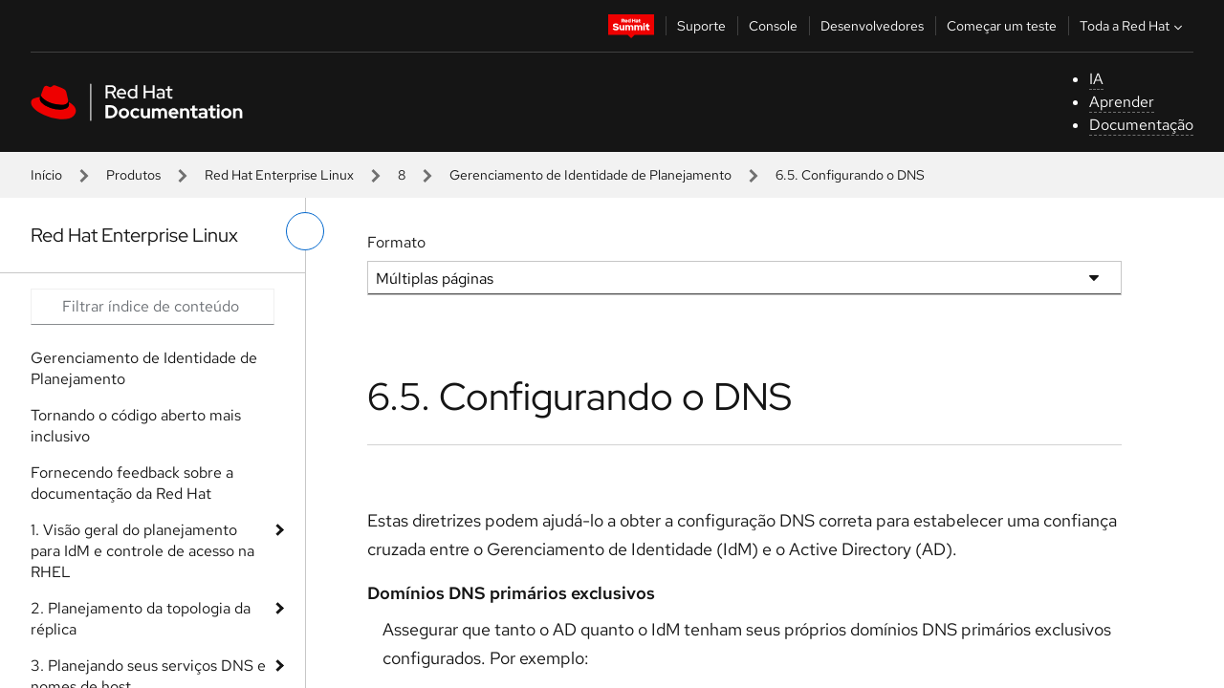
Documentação (1141, 125)
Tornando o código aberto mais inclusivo (136, 425)
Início (46, 174)
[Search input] (152, 307)
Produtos (133, 174)
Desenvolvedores (872, 25)
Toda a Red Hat (1133, 25)
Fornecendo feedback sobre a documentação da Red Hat (132, 483)
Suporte (701, 25)
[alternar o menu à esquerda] (305, 231)
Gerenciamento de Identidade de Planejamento (590, 174)
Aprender (1121, 102)
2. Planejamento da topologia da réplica (141, 618)
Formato (396, 242)
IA (1096, 79)
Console (773, 25)
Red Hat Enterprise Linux (279, 174)
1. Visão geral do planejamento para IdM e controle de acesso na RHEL (142, 551)
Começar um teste (1002, 25)
